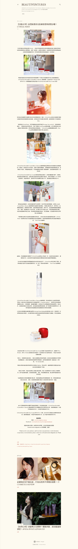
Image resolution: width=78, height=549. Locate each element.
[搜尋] (60, 4)
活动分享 (22, 444)
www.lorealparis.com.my (41, 420)
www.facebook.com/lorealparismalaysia (42, 421)
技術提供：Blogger (39, 542)
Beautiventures (34, 4)
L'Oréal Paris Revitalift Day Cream (24, 446)
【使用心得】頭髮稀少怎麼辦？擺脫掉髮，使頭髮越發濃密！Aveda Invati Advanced (39, 527)
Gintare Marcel (42, 544)
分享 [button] (18, 442)
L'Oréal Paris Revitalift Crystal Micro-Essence (40, 444)
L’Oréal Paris (27, 444)
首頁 (23, 14)
